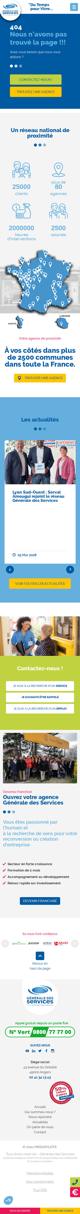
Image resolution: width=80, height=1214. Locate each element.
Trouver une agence (44, 378)
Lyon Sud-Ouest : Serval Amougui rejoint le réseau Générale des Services (38, 496)
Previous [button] (10, 570)
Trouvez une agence (36, 92)
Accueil (40, 1107)
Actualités (40, 1122)
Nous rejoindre (40, 1117)
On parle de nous (40, 1127)
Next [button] (70, 570)
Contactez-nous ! (35, 80)
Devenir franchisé (40, 901)
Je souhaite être (40, 697)
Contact (40, 1132)
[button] (8, 1200)
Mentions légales (40, 1173)
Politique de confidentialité (63, 1158)
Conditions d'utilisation (41, 1161)
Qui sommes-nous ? (40, 1112)
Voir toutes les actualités (40, 584)
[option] (40, 502)
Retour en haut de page (40, 966)
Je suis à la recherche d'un (40, 686)
